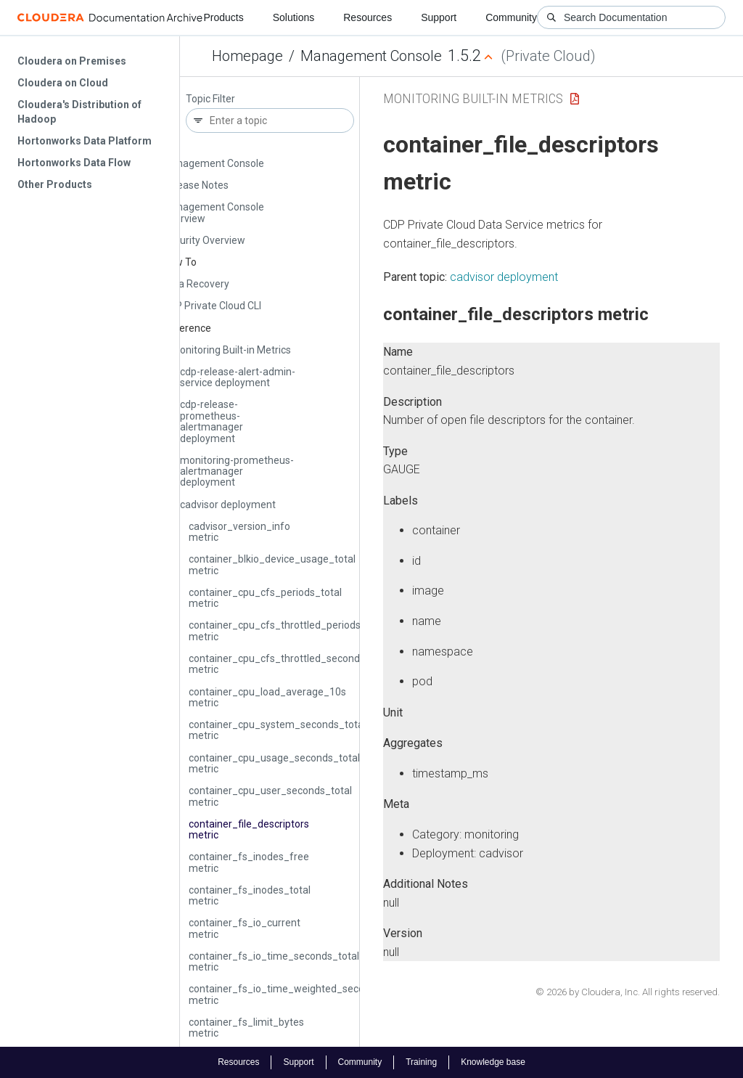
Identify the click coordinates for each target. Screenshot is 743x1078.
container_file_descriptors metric (249, 829)
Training (421, 1062)
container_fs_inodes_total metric (250, 895)
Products (223, 17)
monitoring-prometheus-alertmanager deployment (237, 471)
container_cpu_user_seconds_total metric (270, 796)
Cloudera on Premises (71, 61)
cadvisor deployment (228, 504)
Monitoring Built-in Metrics (231, 350)
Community (511, 17)
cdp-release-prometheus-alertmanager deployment (211, 421)
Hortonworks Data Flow (74, 162)
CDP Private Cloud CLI (212, 305)
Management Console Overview (213, 212)
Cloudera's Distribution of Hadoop (79, 112)
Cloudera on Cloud (62, 83)
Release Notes (196, 185)
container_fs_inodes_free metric (249, 862)
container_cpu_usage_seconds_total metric (274, 763)
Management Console (371, 56)
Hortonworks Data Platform (84, 141)
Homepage (247, 56)
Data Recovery (196, 284)
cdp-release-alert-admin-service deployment (237, 377)
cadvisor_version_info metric (239, 531)
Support (438, 17)
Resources (367, 17)
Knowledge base (493, 1062)
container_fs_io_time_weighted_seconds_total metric (298, 994)
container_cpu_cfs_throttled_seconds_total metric (290, 664)
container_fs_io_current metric (244, 928)
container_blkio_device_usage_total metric (272, 564)
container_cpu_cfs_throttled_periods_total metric (288, 630)
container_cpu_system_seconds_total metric (277, 730)
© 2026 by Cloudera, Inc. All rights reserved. (627, 992)
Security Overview (204, 240)
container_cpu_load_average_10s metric (267, 697)
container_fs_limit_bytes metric (246, 1027)
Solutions (294, 17)
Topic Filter (210, 99)
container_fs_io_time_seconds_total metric (274, 961)
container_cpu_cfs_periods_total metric (265, 598)
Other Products (54, 184)
